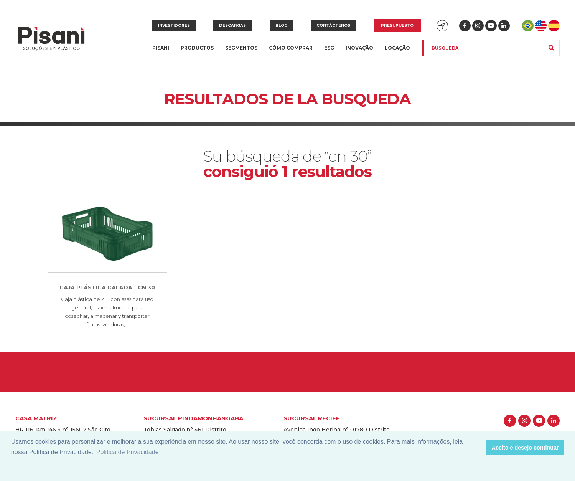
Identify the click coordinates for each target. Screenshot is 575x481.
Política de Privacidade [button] (127, 452)
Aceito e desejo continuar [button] (525, 448)
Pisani (160, 52)
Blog (281, 25)
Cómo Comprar (291, 48)
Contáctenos (333, 25)
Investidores (174, 25)
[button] (478, 448)
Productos (197, 52)
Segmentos (241, 52)
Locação (397, 48)
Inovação (359, 48)
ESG (329, 48)
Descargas (232, 25)
